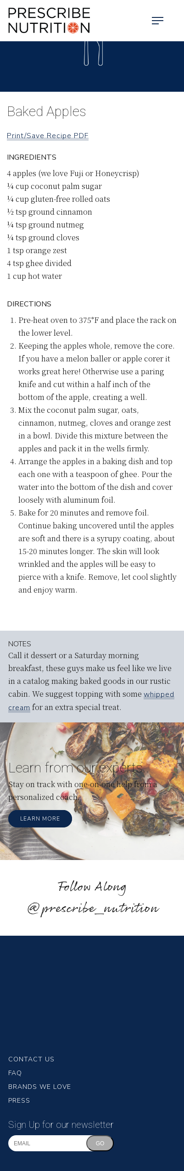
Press (19, 1100)
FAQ (15, 1073)
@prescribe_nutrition (92, 909)
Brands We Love (39, 1086)
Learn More (40, 818)
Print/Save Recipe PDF (48, 136)
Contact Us (31, 1059)
